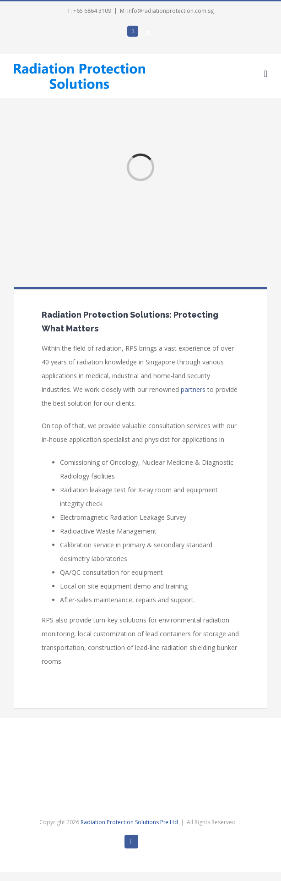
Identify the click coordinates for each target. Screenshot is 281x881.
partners (193, 389)
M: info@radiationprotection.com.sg (167, 11)
